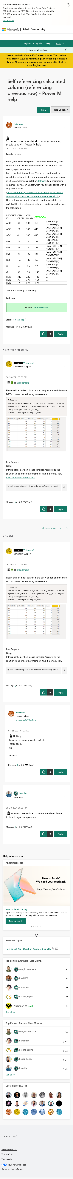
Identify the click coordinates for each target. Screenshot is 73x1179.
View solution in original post (20, 478)
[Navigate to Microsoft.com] (10, 29)
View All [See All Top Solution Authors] (11, 1013)
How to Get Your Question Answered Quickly (29, 950)
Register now (39, 65)
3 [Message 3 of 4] (15, 502)
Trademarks (7, 1160)
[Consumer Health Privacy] (37, 1170)
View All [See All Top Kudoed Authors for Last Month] (11, 1076)
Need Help (20, 320)
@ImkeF (42, 180)
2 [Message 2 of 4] (15, 828)
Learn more (8, 20)
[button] (43, 110)
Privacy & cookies (9, 1151)
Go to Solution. (40, 307)
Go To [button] (58, 43)
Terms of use (7, 1155)
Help (48, 43)
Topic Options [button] (59, 109)
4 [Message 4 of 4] (17, 766)
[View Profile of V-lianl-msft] (28, 362)
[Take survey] (16, 922)
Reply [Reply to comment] (60, 510)
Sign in (39, 43)
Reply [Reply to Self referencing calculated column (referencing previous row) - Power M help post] (60, 334)
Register (27, 43)
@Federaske (23, 382)
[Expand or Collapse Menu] (4, 37)
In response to (26, 721)
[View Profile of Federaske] (18, 123)
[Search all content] (48, 50)
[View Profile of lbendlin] (22, 794)
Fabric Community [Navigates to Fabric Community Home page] (34, 29)
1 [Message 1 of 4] (15, 326)
